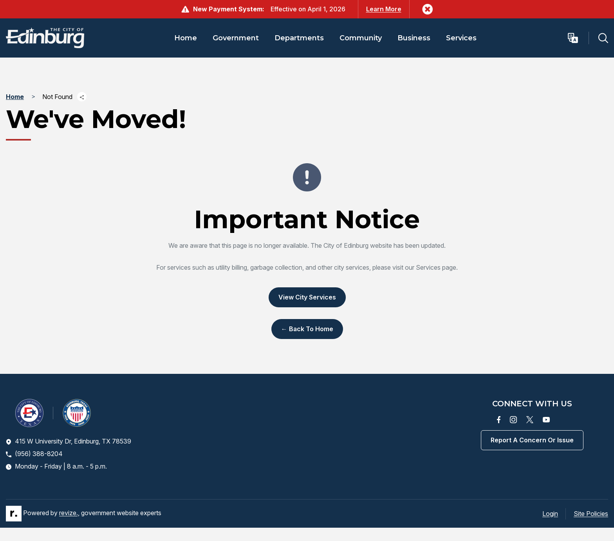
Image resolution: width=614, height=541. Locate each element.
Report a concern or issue (532, 440)
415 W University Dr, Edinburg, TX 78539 (68, 441)
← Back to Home (307, 329)
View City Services (307, 297)
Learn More (383, 9)
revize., (69, 513)
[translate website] (578, 38)
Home (185, 38)
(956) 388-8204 (34, 453)
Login (550, 514)
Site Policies (591, 514)
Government (236, 38)
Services (461, 38)
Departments (299, 38)
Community (361, 38)
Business (413, 38)
